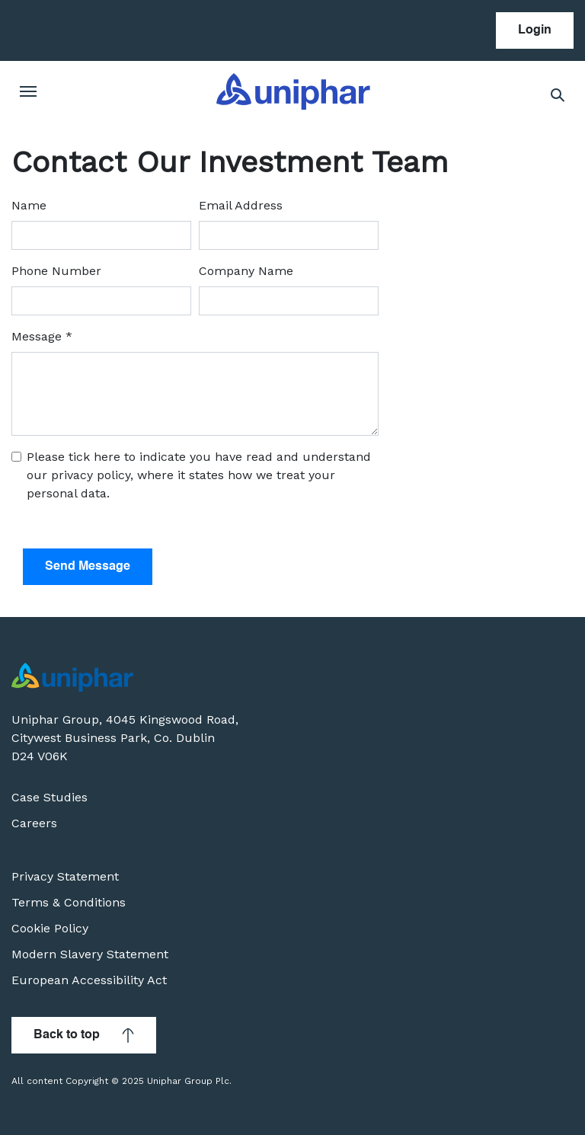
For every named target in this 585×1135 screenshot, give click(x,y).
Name (28, 205)
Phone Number (56, 271)
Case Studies (49, 797)
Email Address (241, 205)
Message (41, 336)
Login (534, 30)
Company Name (246, 271)
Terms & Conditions (68, 902)
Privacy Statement (65, 876)
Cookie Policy (49, 928)
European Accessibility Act (89, 980)
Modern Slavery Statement (89, 954)
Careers (34, 823)
